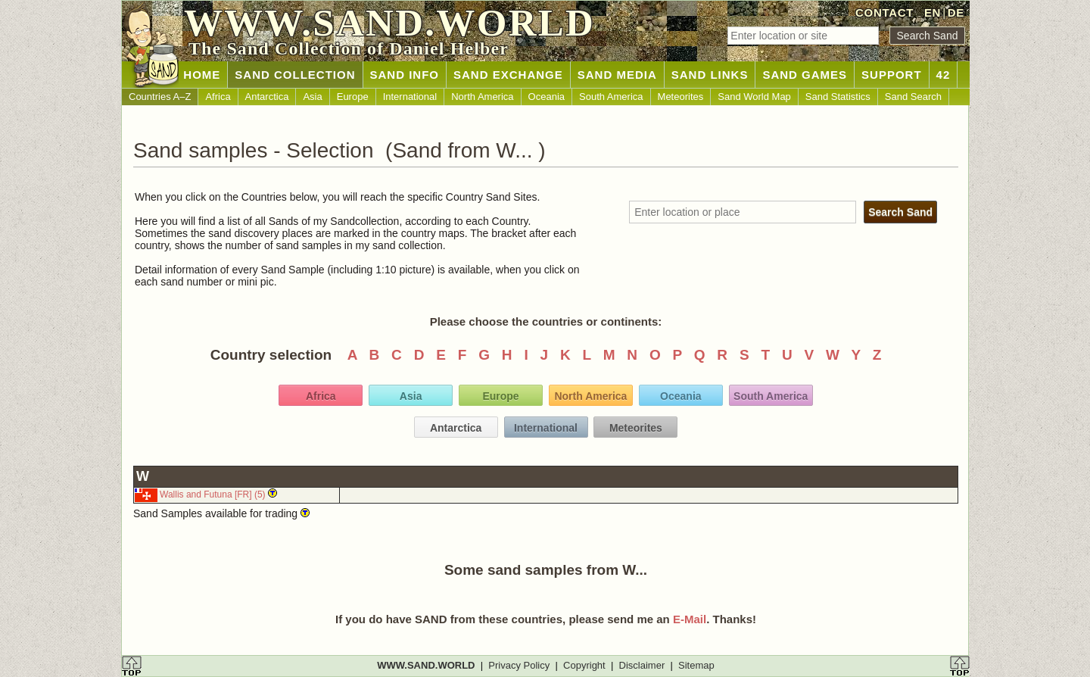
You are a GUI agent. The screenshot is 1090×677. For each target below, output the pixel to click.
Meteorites (681, 96)
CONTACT (884, 12)
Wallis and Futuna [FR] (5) (213, 494)
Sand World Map (754, 96)
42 (943, 74)
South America (611, 96)
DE (956, 12)
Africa (217, 96)
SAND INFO (405, 74)
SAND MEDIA (617, 74)
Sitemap (696, 665)
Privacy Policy (519, 665)
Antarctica (267, 96)
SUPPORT (891, 74)
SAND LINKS (710, 74)
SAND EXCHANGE (508, 74)
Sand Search (913, 96)
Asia (312, 96)
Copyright (584, 665)
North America (482, 96)
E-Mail (689, 619)
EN (932, 12)
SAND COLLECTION (295, 74)
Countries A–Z (160, 96)
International (410, 96)
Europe (353, 96)
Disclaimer (642, 665)
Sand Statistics (837, 96)
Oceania (546, 96)
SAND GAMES (804, 74)
